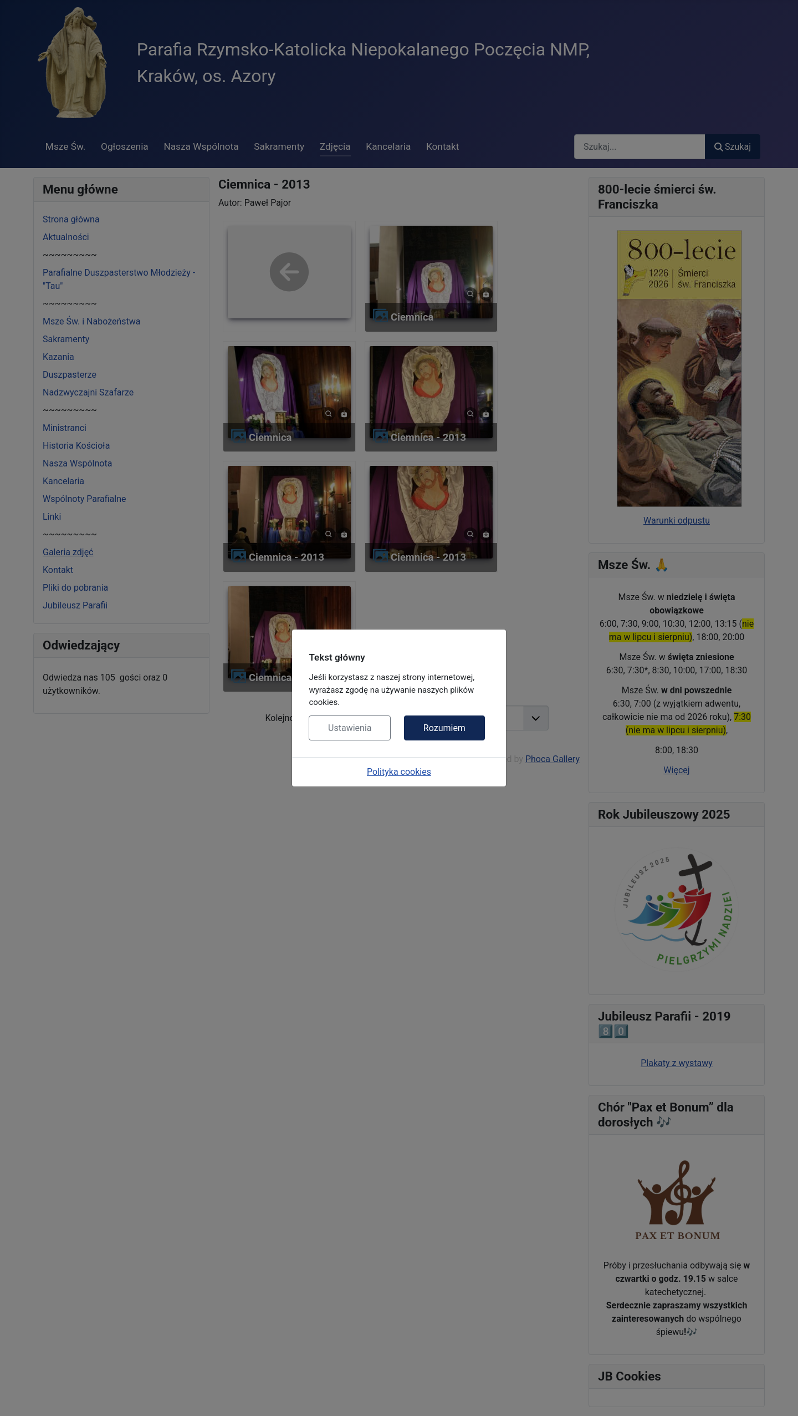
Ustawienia (349, 728)
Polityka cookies (399, 772)
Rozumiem (444, 728)
